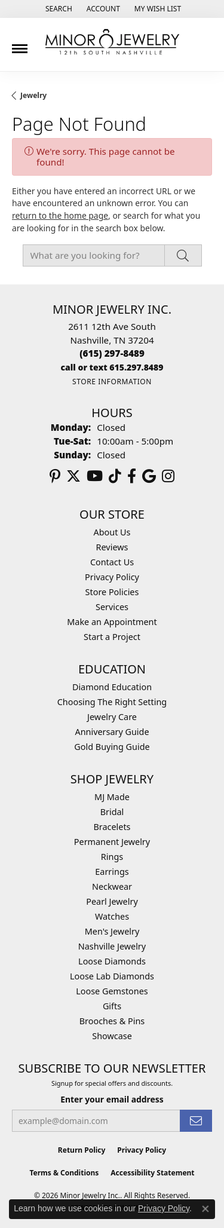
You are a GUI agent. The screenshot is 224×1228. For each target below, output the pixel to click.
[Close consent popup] (205, 1208)
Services (112, 607)
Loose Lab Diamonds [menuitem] (112, 976)
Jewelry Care (112, 716)
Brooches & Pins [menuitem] (112, 1021)
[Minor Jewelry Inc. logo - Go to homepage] (112, 42)
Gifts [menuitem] (112, 1006)
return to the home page (60, 215)
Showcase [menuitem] (112, 1036)
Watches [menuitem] (112, 916)
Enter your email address (112, 1099)
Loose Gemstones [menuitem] (112, 991)
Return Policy (82, 1150)
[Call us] (112, 367)
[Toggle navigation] (19, 44)
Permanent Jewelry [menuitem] (112, 841)
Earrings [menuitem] (111, 871)
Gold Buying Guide (111, 746)
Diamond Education (112, 687)
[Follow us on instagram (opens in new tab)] (168, 476)
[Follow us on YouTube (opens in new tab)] (95, 476)
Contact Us (112, 562)
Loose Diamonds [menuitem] (112, 961)
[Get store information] (112, 381)
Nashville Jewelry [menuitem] (112, 946)
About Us (112, 532)
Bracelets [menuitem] (111, 826)
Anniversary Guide (112, 731)
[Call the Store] (112, 353)
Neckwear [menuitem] (112, 886)
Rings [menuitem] (112, 856)
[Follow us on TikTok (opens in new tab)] (115, 476)
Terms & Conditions (64, 1173)
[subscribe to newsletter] (196, 1121)
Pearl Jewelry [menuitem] (111, 901)
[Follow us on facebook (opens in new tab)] (131, 476)
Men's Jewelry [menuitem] (112, 931)
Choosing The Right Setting (112, 702)
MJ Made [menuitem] (112, 797)
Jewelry (33, 95)
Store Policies (112, 592)
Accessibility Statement (152, 1173)
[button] (57, 9)
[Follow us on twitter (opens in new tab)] (73, 476)
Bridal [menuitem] (112, 811)
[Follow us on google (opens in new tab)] (149, 476)
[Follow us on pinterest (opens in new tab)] (55, 476)
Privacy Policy (112, 577)
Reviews (112, 547)
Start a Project (112, 636)
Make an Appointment (112, 621)
